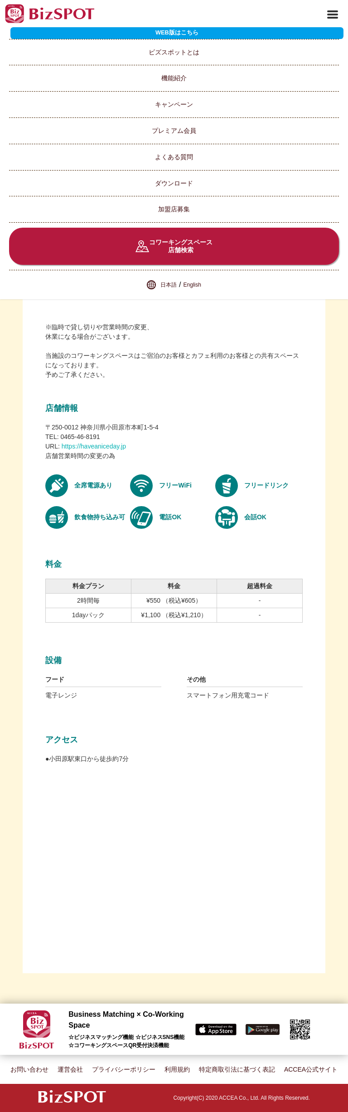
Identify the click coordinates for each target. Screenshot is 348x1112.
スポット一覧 (38, 34)
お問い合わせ (29, 1069)
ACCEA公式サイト (311, 1069)
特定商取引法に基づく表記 (237, 1069)
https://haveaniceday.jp (94, 446)
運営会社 (70, 1069)
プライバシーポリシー (123, 1069)
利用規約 (177, 1069)
